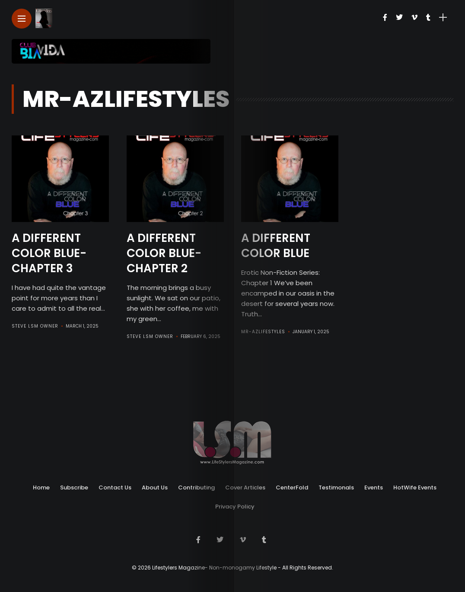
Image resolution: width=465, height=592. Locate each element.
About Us (155, 486)
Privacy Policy (235, 505)
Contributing (196, 486)
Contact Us (115, 486)
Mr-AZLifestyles (263, 331)
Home (41, 486)
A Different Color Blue (275, 245)
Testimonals (336, 486)
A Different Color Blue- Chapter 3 (49, 252)
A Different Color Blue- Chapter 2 (164, 252)
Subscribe (74, 486)
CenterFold (292, 486)
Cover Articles (245, 486)
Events (373, 486)
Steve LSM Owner (35, 325)
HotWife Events (414, 486)
